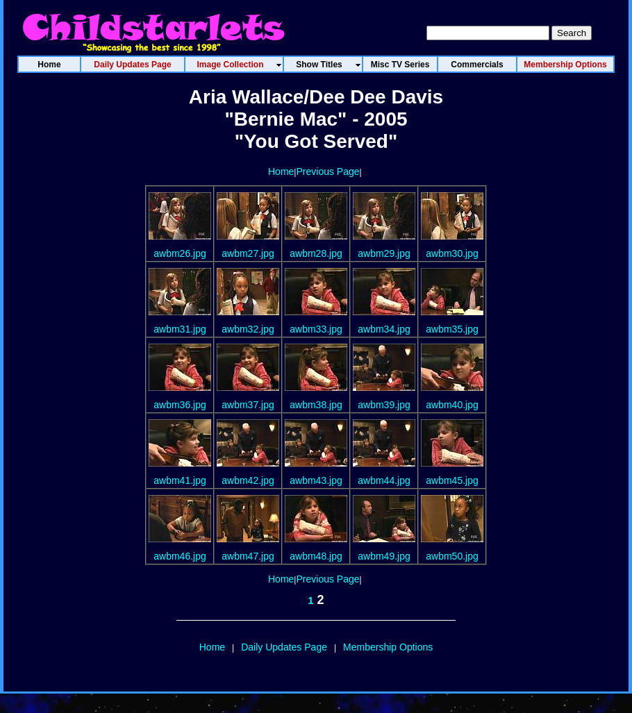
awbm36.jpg (179, 404)
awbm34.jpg (384, 329)
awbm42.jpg (248, 480)
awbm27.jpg (248, 253)
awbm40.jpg (452, 404)
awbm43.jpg (316, 480)
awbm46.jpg (179, 556)
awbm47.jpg (248, 556)
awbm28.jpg (316, 253)
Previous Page (327, 171)
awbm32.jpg (248, 329)
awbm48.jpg (316, 556)
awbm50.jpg (452, 556)
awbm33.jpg (316, 329)
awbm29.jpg (384, 253)
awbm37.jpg (248, 404)
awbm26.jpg (179, 253)
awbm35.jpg (452, 329)
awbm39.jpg (384, 404)
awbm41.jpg (179, 480)
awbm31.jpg (179, 329)
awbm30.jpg (452, 253)
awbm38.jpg (316, 404)
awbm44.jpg (384, 480)
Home (281, 171)
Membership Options (388, 647)
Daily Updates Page (284, 647)
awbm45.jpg (452, 480)
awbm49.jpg (384, 556)
